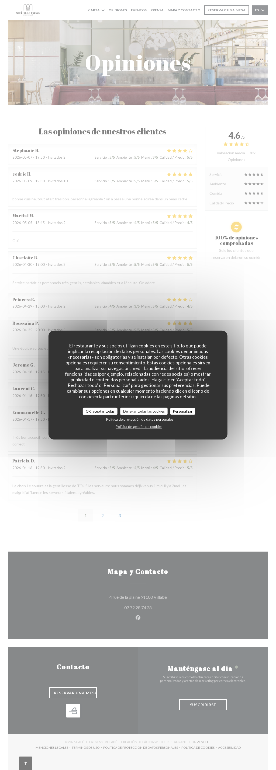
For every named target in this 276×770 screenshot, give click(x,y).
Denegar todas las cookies (144, 411)
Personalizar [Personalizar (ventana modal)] (182, 411)
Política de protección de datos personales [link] (139, 419)
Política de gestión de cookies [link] (139, 426)
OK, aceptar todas (100, 411)
